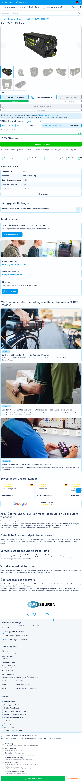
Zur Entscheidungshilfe (48, 115)
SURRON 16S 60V (42, 19)
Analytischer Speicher (42, 763)
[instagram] (41, 614)
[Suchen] (38, 13)
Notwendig (42, 745)
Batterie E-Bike (14, 19)
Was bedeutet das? (34, 121)
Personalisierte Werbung (42, 758)
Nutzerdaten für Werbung (42, 754)
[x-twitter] (47, 614)
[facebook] (34, 614)
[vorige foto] (3, 45)
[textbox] (77, 2)
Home (2, 19)
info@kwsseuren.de (12, 274)
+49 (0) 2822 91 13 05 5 (14, 264)
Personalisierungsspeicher (42, 772)
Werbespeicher (42, 749)
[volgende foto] (79, 45)
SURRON (27, 19)
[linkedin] (28, 614)
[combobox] (77, 2)
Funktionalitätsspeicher (42, 768)
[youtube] (54, 614)
